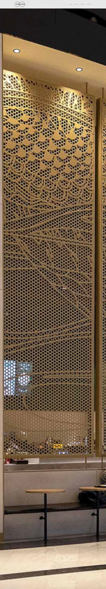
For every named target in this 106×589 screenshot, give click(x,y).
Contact (89, 4)
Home (70, 4)
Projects (82, 4)
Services (76, 4)
